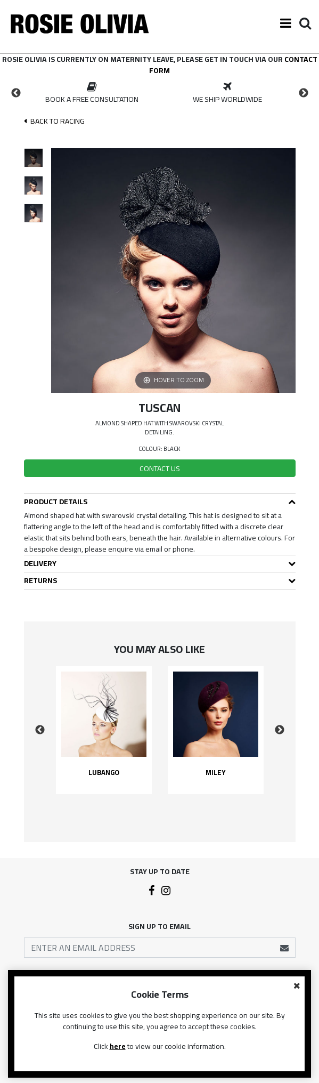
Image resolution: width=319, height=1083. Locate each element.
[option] (92, 93)
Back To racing (54, 121)
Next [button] (303, 93)
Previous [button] (16, 93)
